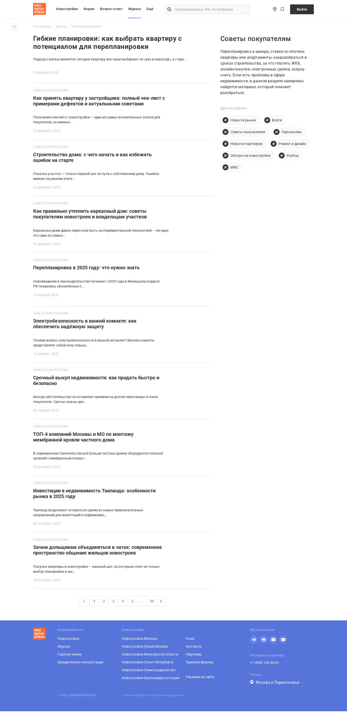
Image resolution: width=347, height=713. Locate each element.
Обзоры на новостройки (250, 155)
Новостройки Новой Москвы (145, 648)
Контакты (194, 648)
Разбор (293, 155)
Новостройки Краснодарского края (150, 680)
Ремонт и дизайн (292, 144)
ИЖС (234, 167)
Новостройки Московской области (150, 656)
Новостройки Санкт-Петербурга (147, 664)
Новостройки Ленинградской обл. (149, 672)
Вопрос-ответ (111, 9)
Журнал (134, 9)
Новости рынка (243, 120)
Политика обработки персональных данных (153, 697)
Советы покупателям (50, 90)
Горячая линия (70, 656)
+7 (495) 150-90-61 (264, 664)
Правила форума (199, 664)
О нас (190, 640)
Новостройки (67, 9)
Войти (302, 9)
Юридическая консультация (81, 664)
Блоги (277, 120)
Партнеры (194, 656)
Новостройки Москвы (139, 640)
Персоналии (291, 132)
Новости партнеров (246, 144)
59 (152, 602)
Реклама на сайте (200, 679)
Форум (89, 9)
